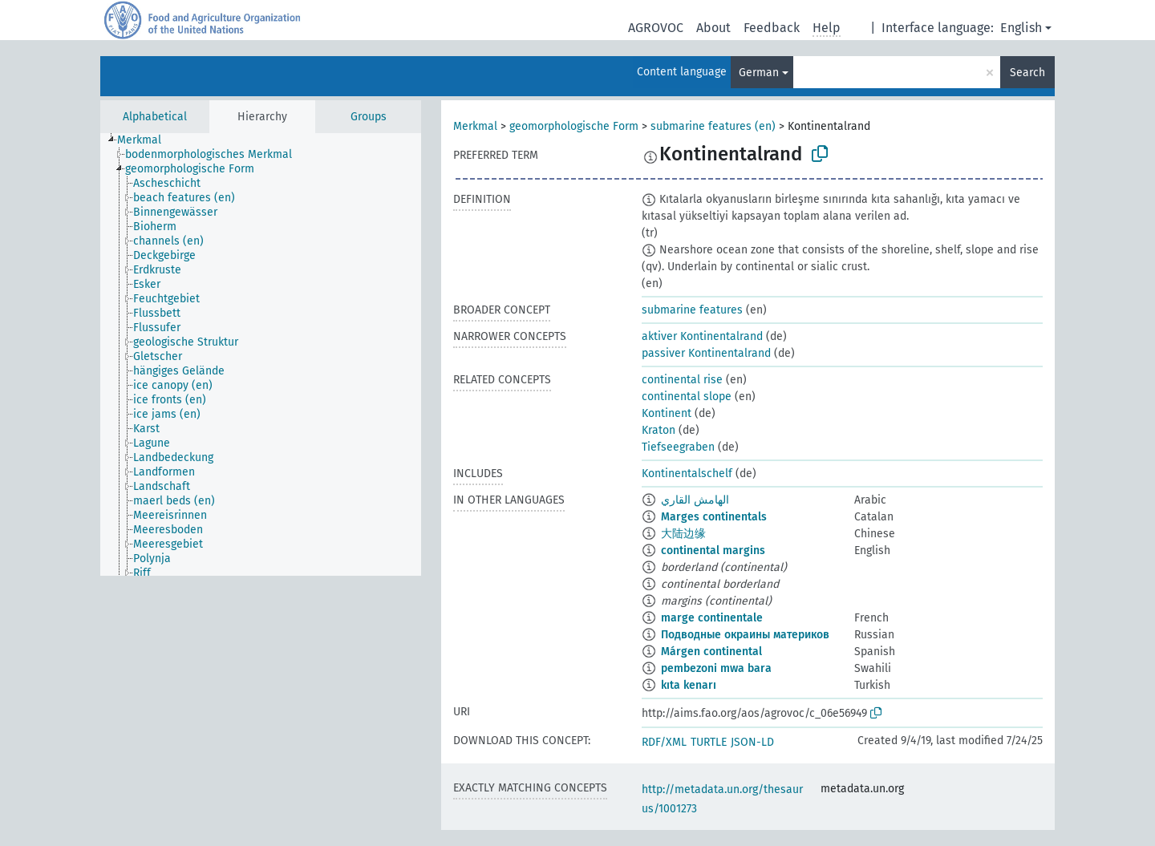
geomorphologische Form (573, 126)
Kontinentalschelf (687, 473)
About (713, 27)
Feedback (772, 27)
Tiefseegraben (678, 447)
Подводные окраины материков (745, 635)
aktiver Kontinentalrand (702, 336)
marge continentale (712, 618)
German (759, 72)
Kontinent (666, 413)
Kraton (658, 430)
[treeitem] (146, 140)
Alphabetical (155, 116)
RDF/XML (664, 742)
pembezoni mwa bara (716, 668)
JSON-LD (752, 742)
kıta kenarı (688, 685)
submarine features (692, 310)
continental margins (713, 550)
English (1021, 27)
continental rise (682, 380)
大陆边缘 (683, 533)
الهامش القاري (695, 500)
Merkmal (475, 126)
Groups (369, 116)
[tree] (260, 354)
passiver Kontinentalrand (706, 353)
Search (1027, 72)
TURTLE (709, 742)
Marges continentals (714, 517)
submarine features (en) (713, 126)
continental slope (687, 396)
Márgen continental (711, 651)
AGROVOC (655, 27)
